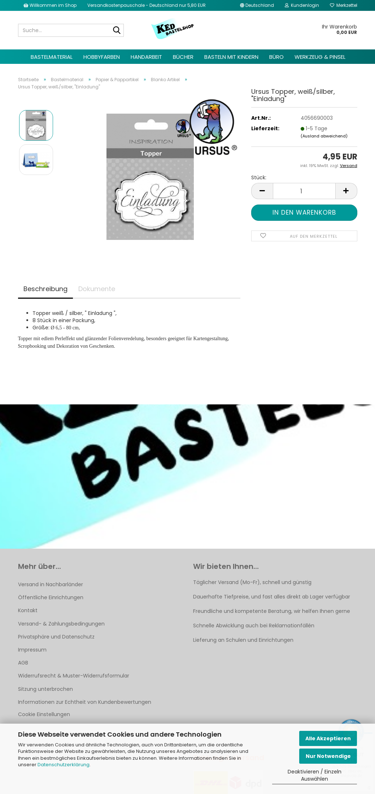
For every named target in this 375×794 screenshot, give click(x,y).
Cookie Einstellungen (44, 714)
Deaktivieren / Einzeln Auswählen (314, 775)
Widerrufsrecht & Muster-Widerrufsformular (73, 675)
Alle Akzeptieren (328, 738)
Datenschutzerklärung (64, 764)
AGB (23, 662)
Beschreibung (45, 288)
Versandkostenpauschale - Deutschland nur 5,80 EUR (146, 5)
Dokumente (96, 288)
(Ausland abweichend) (324, 136)
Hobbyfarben (101, 57)
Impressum (32, 649)
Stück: (258, 177)
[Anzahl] (304, 191)
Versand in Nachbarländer (50, 584)
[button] (257, 5)
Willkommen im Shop (50, 5)
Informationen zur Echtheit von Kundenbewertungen (84, 702)
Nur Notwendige (328, 756)
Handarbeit (146, 57)
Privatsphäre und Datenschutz (56, 636)
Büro (276, 57)
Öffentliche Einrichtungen (50, 597)
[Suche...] (117, 30)
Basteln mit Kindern (231, 57)
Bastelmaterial (52, 57)
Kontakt (28, 610)
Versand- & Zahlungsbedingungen (61, 623)
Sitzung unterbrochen (45, 689)
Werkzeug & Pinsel (320, 57)
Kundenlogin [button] (302, 5)
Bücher (183, 57)
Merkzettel (343, 5)
